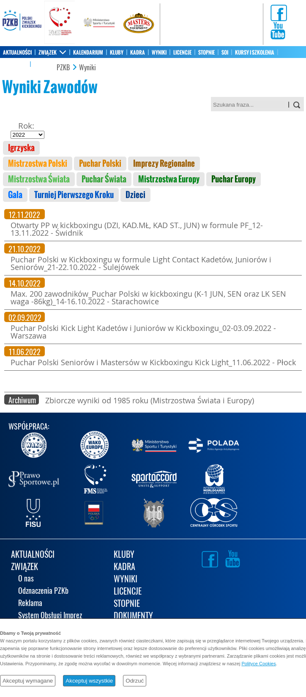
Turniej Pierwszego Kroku (74, 195)
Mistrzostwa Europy (168, 179)
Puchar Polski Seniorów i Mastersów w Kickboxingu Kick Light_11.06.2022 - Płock (153, 362)
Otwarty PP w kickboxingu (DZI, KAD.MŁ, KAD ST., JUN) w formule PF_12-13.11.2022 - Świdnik (137, 229)
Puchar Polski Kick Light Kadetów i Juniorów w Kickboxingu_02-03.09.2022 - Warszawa (143, 332)
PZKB (63, 67)
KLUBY (116, 52)
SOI (224, 52)
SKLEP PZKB (15, 64)
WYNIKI (159, 52)
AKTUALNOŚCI (17, 52)
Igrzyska (21, 148)
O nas (26, 579)
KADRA (137, 52)
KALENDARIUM (88, 52)
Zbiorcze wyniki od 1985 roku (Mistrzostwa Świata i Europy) (149, 400)
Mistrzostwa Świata (39, 179)
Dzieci (135, 195)
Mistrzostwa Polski (37, 163)
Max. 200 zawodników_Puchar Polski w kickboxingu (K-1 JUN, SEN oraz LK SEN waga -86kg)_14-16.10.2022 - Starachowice (148, 297)
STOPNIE (206, 52)
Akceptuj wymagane (28, 681)
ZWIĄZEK (47, 52)
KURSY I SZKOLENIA (254, 52)
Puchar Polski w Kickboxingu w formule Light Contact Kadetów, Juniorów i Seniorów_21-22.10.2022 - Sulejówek (141, 263)
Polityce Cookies (258, 663)
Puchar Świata (104, 179)
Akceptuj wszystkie (89, 681)
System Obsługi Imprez (50, 616)
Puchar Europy (233, 179)
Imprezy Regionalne (164, 163)
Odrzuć (135, 681)
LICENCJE (182, 52)
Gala (15, 195)
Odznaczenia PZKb (43, 591)
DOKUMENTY (133, 616)
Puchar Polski (100, 163)
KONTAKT (43, 64)
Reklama (30, 603)
